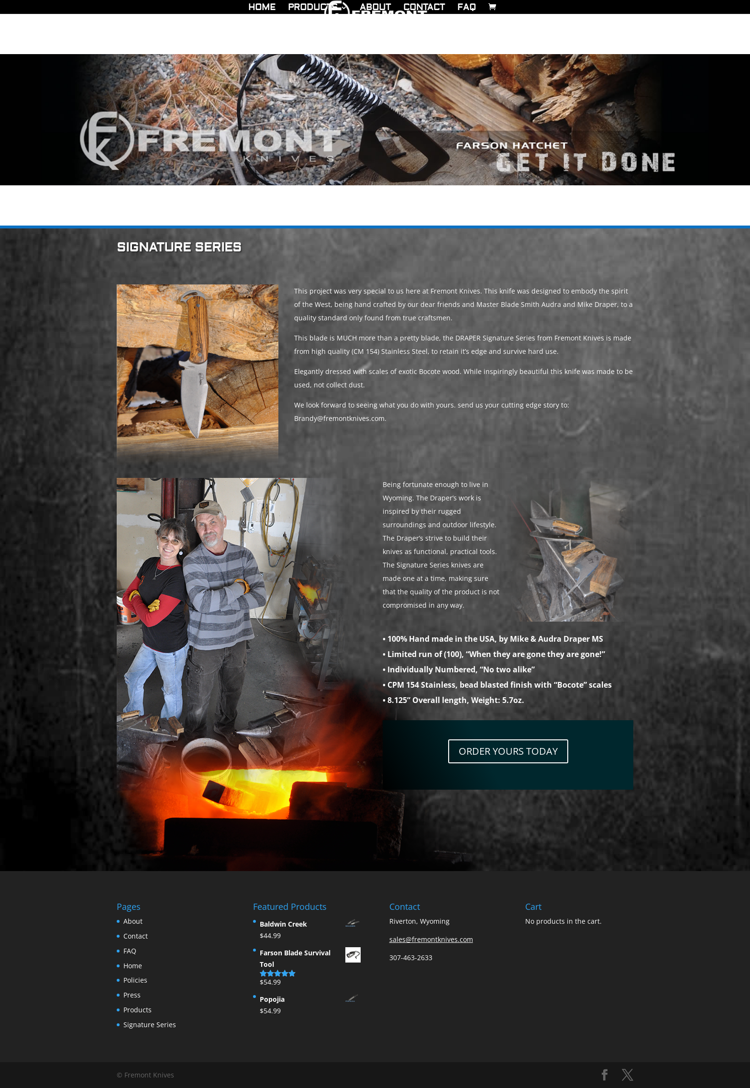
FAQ (466, 8)
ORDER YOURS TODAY (508, 751)
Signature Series (149, 1024)
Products (313, 8)
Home (262, 8)
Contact (424, 8)
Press (132, 994)
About (375, 8)
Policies (135, 980)
